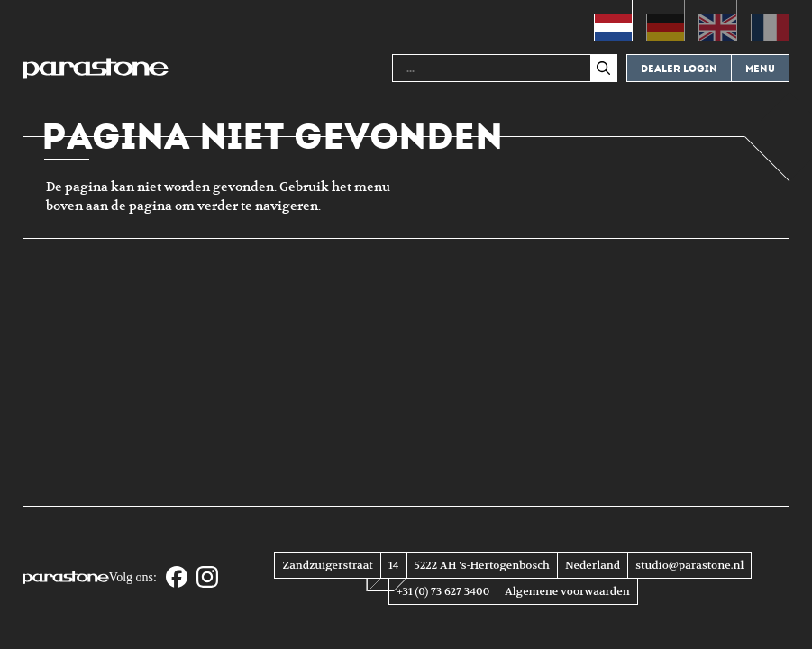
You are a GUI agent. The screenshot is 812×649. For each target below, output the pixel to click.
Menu (760, 69)
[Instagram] (207, 578)
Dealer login (679, 69)
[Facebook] (176, 578)
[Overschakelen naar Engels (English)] (717, 20)
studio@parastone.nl (689, 565)
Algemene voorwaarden (567, 591)
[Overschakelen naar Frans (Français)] (770, 20)
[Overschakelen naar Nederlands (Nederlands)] (613, 20)
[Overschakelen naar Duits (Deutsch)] (665, 20)
